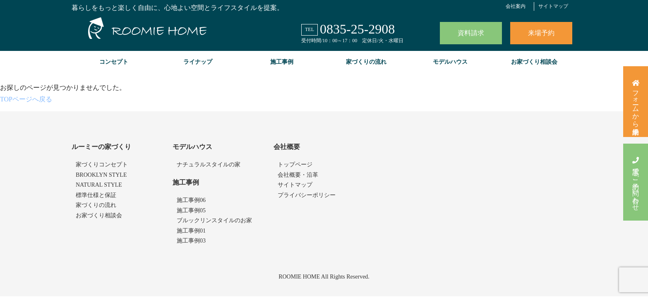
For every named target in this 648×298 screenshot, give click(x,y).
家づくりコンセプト (102, 164)
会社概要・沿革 (298, 175)
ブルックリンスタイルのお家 (214, 220)
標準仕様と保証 (96, 195)
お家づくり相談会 (534, 62)
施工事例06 (191, 200)
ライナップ (197, 62)
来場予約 (541, 32)
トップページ (295, 164)
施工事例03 (191, 241)
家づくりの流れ (366, 62)
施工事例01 (191, 231)
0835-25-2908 (357, 29)
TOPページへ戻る (26, 99)
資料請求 (471, 32)
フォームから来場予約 (635, 101)
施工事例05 (191, 210)
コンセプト (113, 62)
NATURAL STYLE (99, 185)
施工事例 (281, 62)
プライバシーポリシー (307, 195)
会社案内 (516, 6)
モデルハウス (450, 62)
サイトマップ (553, 6)
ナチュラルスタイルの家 (208, 164)
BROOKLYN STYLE (101, 175)
